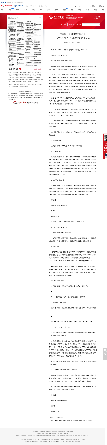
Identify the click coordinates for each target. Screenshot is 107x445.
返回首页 (63, 24)
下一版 (39, 69)
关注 (103, 10)
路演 (72, 10)
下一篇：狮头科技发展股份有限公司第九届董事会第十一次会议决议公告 (70, 420)
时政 (17, 10)
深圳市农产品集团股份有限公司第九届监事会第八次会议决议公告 (26, 77)
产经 (48, 10)
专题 (95, 10)
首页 (2, 10)
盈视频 (56, 10)
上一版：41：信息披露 (56, 417)
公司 (41, 10)
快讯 (10, 10)
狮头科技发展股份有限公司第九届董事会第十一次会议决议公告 (25, 75)
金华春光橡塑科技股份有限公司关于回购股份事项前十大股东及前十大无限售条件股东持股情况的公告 (26, 85)
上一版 (35, 69)
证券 (25, 10)
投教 (79, 10)
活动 (87, 10)
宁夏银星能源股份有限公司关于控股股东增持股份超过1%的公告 (25, 82)
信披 (64, 10)
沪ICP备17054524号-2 (54, 441)
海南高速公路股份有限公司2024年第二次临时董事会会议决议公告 (26, 79)
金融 (33, 10)
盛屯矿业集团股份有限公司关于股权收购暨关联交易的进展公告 (25, 72)
